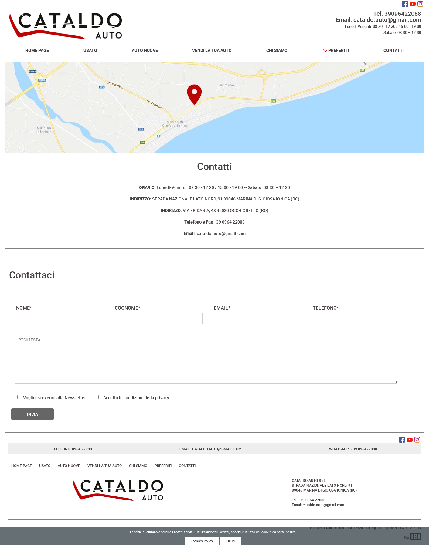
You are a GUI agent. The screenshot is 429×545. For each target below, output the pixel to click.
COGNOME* (159, 314)
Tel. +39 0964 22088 (308, 499)
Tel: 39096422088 (397, 13)
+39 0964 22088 (214, 222)
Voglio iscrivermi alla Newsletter (51, 397)
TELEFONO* (356, 314)
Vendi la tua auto (212, 50)
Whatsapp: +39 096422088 (353, 448)
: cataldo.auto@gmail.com (215, 233)
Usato (90, 50)
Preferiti (338, 50)
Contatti (393, 50)
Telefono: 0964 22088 (72, 448)
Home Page (37, 50)
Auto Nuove (145, 50)
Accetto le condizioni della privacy (136, 397)
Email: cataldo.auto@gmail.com (378, 19)
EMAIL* (257, 314)
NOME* (60, 314)
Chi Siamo (277, 50)
